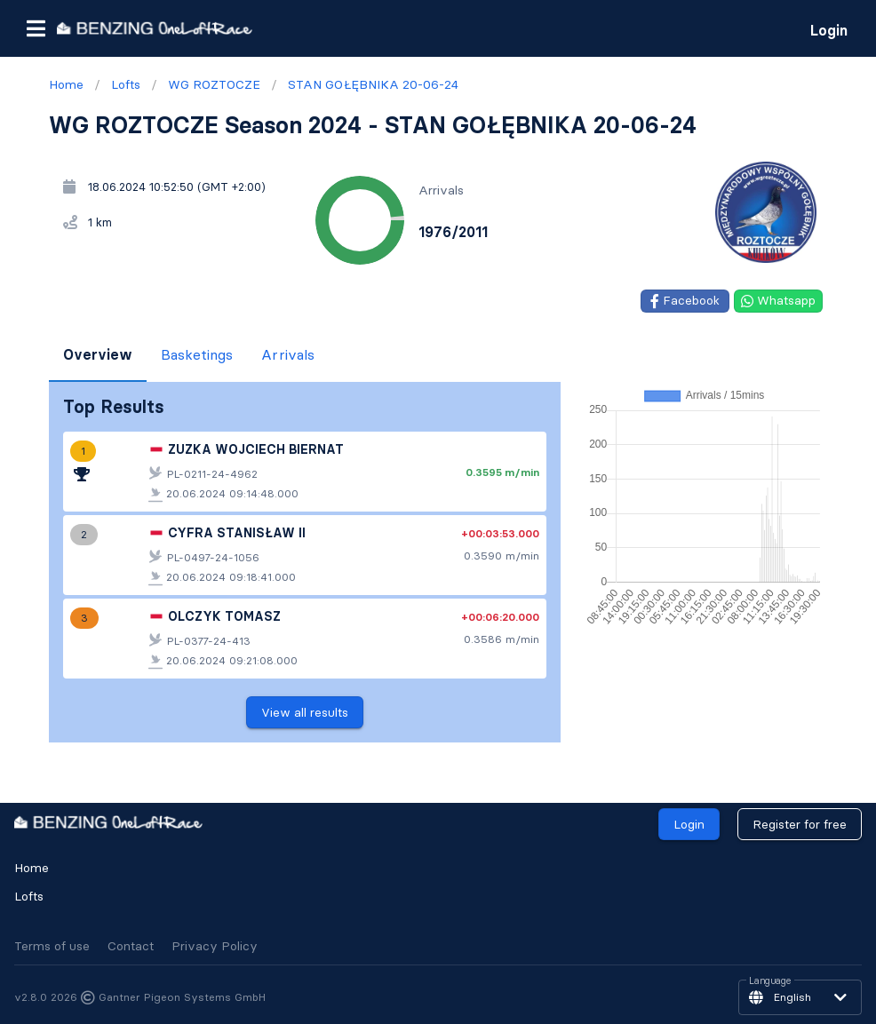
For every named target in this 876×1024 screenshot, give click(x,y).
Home (31, 868)
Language (770, 981)
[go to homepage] (154, 28)
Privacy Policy (214, 946)
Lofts (29, 896)
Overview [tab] (97, 354)
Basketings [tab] (197, 354)
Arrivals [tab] (288, 354)
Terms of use (52, 946)
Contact (131, 946)
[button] (35, 28)
